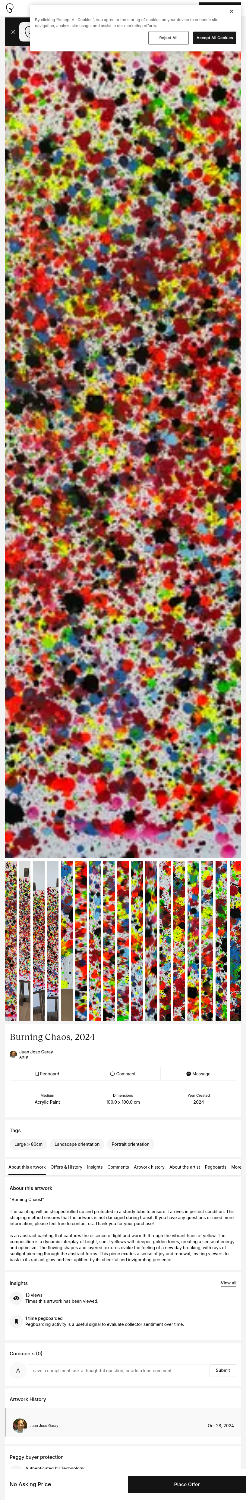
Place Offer (187, 1484)
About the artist (184, 1167)
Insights (95, 1167)
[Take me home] (9, 8)
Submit (223, 1370)
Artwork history (149, 1167)
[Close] (231, 11)
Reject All (168, 37)
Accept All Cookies (215, 37)
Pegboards (216, 1167)
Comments (118, 1167)
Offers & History (66, 1167)
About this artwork (27, 1167)
